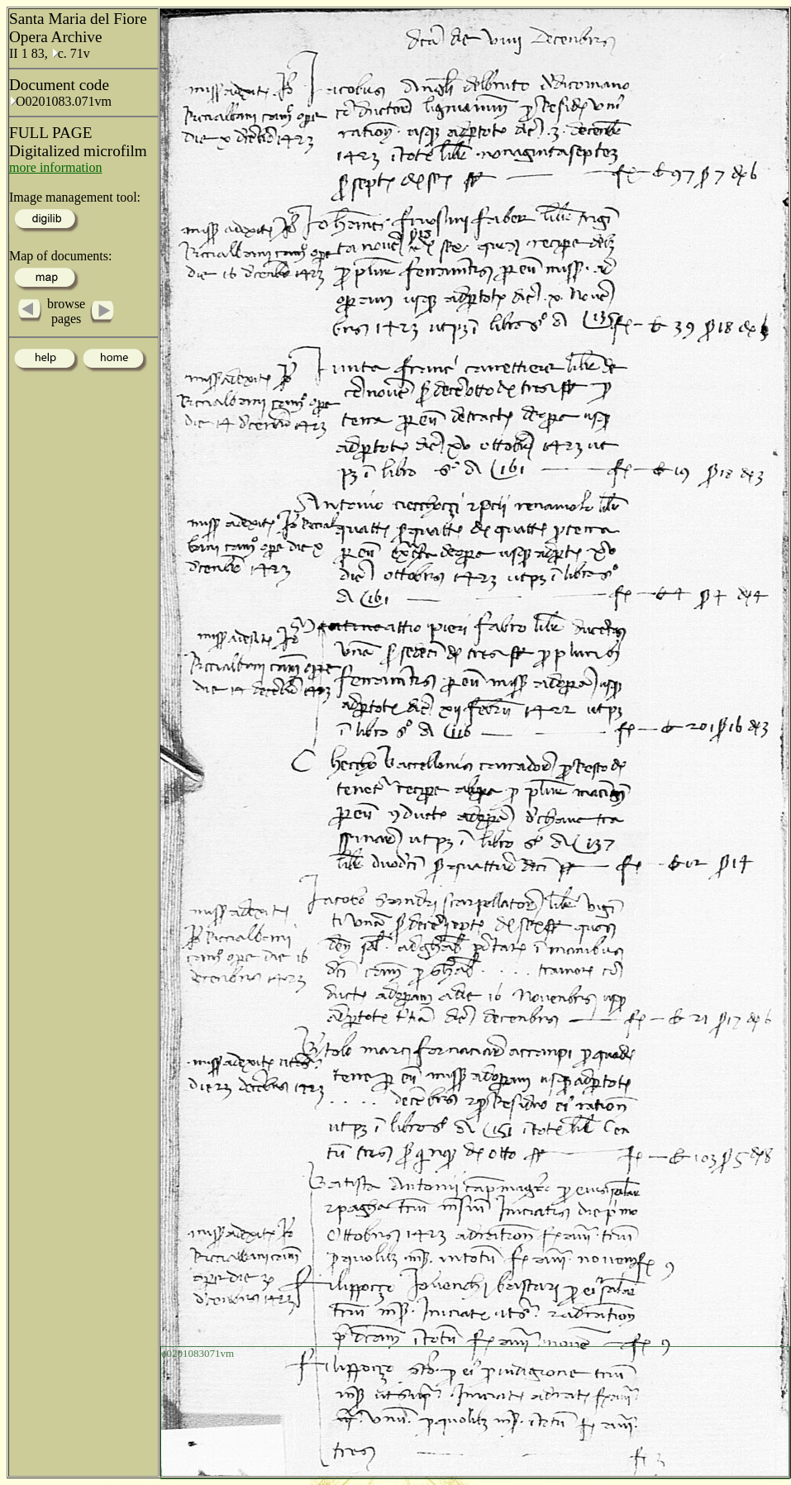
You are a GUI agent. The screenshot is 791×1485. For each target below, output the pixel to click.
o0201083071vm (197, 1353)
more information (55, 167)
